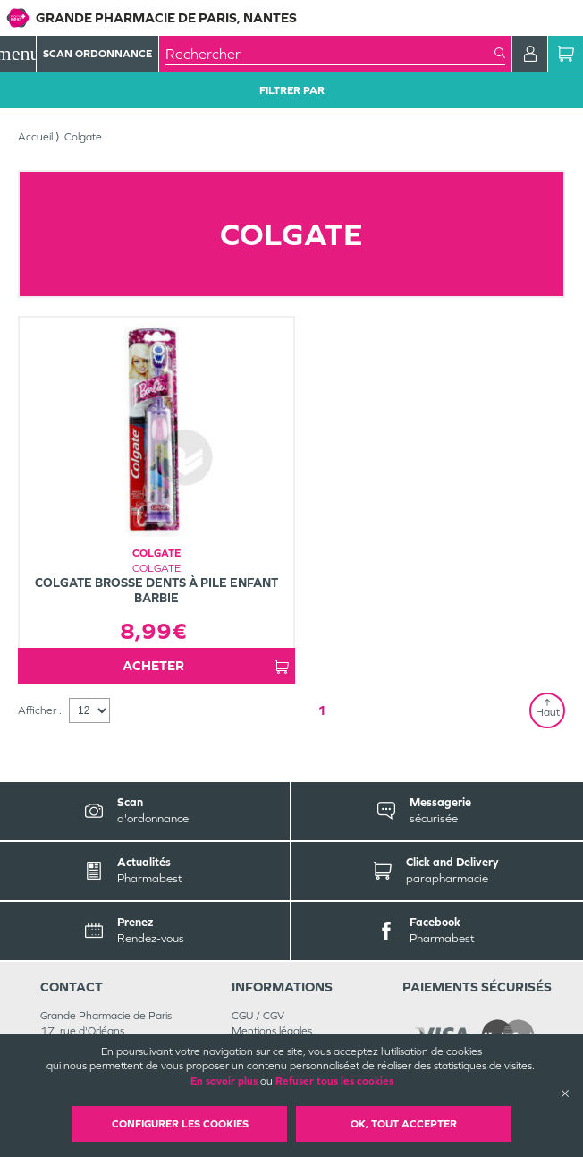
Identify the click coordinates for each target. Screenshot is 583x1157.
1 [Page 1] (321, 710)
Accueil (35, 137)
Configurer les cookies (180, 1124)
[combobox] (329, 53)
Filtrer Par (292, 90)
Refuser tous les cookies (334, 1081)
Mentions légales (272, 1031)
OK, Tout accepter (404, 1124)
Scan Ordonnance (97, 53)
